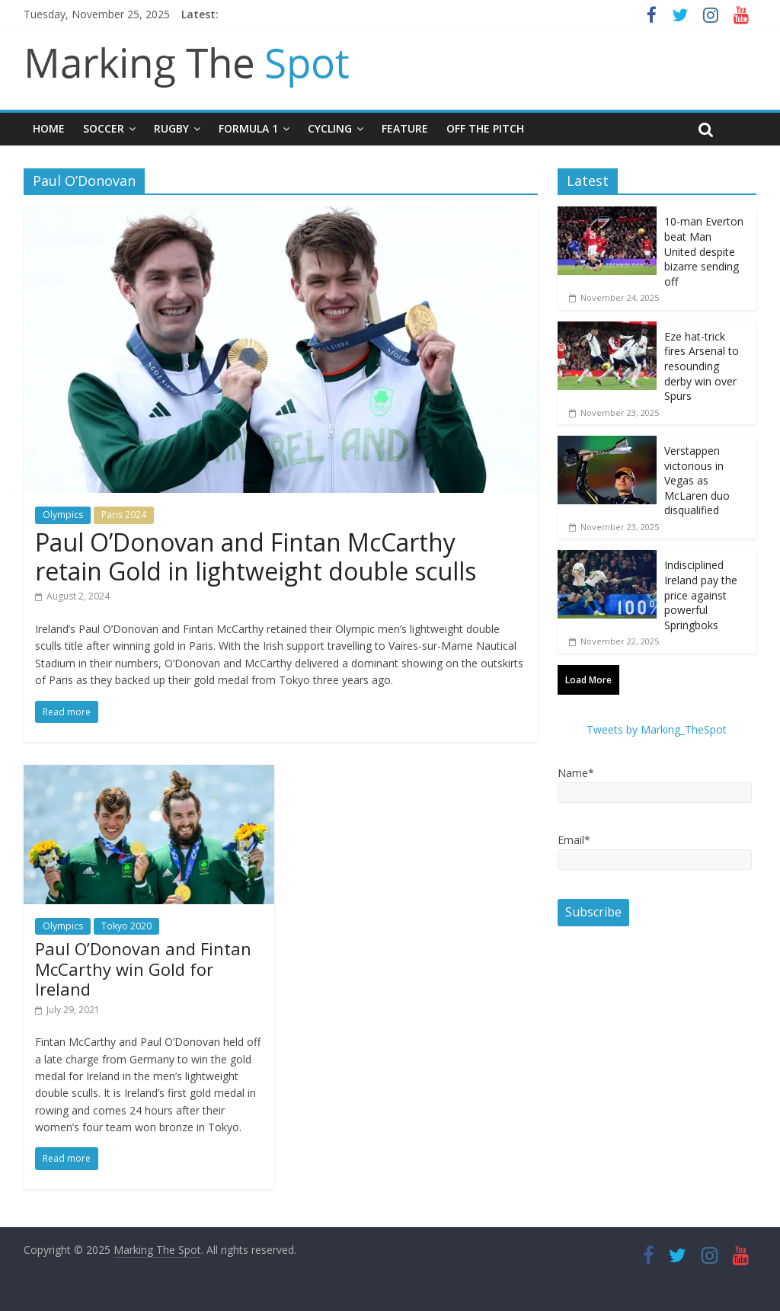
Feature (405, 128)
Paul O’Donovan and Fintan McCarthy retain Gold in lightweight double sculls (255, 556)
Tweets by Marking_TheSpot (657, 729)
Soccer (103, 128)
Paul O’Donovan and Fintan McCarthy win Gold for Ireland (143, 968)
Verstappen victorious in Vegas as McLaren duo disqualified (697, 480)
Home (49, 128)
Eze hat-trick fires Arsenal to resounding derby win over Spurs (701, 366)
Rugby (171, 128)
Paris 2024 (123, 514)
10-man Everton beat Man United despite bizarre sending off (703, 251)
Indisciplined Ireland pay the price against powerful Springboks (700, 595)
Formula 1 (248, 128)
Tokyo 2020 (126, 925)
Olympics (63, 514)
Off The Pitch (485, 128)
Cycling (330, 128)
